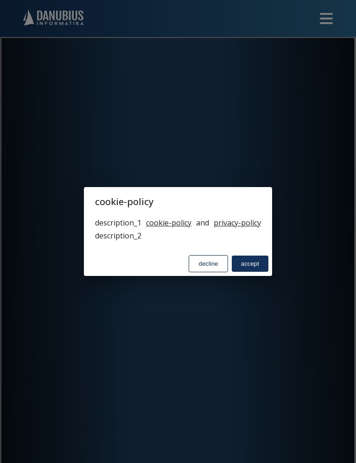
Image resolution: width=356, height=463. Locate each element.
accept (250, 263)
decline (208, 263)
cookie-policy (168, 223)
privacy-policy (237, 223)
